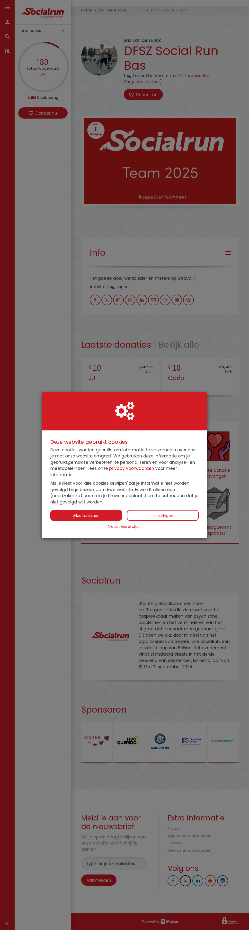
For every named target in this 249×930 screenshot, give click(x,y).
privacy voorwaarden (131, 468)
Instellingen (163, 515)
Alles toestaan (86, 515)
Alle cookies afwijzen (124, 526)
